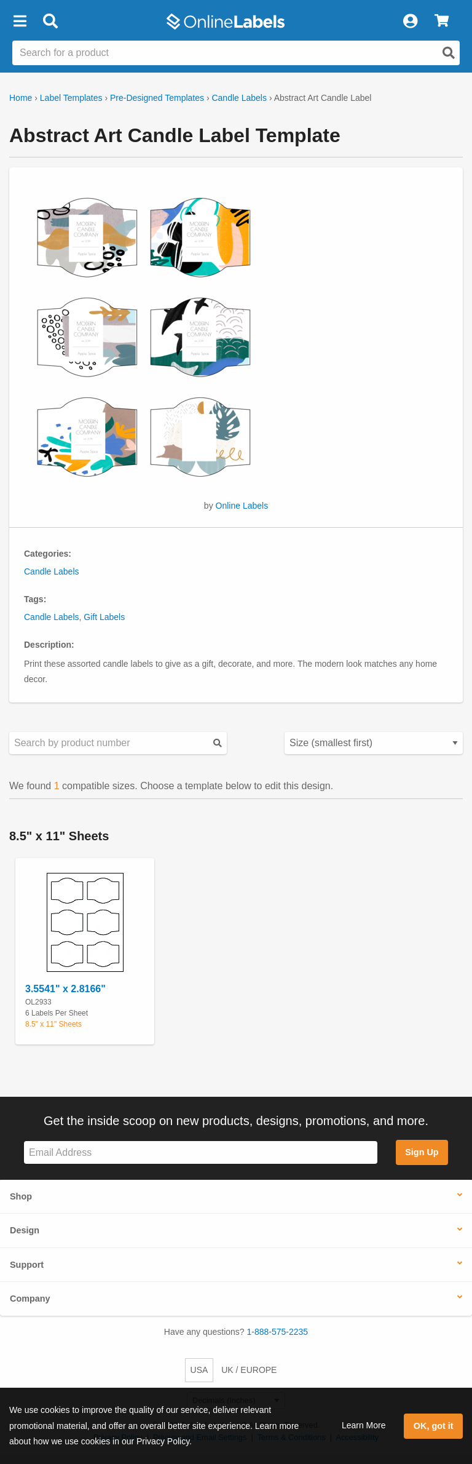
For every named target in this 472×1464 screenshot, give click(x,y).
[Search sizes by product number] (118, 743)
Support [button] (27, 1265)
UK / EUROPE (249, 1370)
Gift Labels (104, 617)
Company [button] (30, 1298)
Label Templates (71, 98)
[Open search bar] (50, 22)
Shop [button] (21, 1196)
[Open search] (449, 53)
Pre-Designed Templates (157, 98)
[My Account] (410, 22)
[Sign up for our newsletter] (200, 1152)
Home (20, 98)
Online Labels (242, 506)
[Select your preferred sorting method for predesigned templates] (374, 743)
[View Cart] (441, 21)
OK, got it (434, 1426)
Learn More (364, 1425)
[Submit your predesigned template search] (217, 742)
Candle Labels (239, 98)
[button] (19, 22)
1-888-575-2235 (278, 1332)
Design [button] (24, 1230)
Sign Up (421, 1152)
